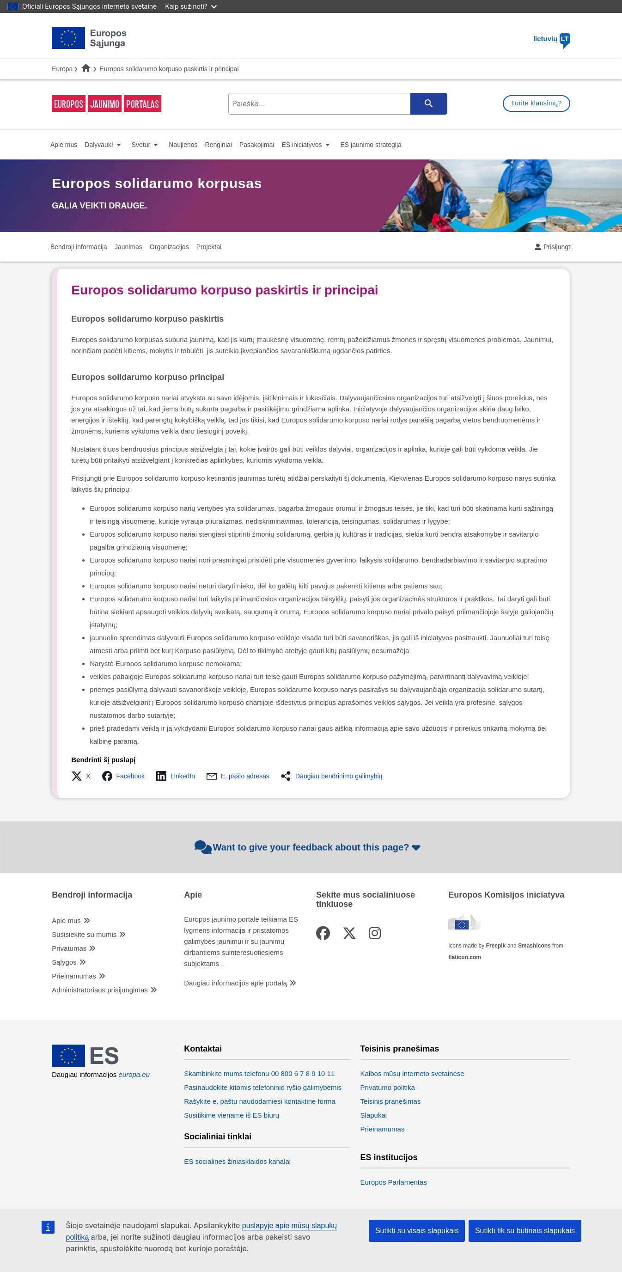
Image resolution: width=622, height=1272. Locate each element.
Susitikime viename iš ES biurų (231, 1115)
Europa (62, 69)
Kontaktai (203, 1049)
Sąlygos (64, 962)
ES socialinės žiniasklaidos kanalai (237, 1161)
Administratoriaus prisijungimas (100, 990)
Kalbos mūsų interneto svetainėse (412, 1073)
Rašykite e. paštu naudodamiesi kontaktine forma (259, 1101)
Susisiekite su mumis (84, 934)
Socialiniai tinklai (217, 1136)
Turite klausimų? (536, 103)
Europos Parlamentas (393, 1182)
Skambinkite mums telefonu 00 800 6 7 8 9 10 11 (259, 1073)
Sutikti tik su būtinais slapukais (525, 1231)
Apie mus (66, 920)
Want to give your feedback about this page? (309, 847)
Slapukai (373, 1115)
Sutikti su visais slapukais (417, 1231)
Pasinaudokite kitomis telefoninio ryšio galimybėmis (262, 1087)
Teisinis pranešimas (399, 1049)
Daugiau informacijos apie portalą (235, 983)
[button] (83, 776)
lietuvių (551, 38)
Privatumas (69, 948)
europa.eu (134, 1074)
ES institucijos (389, 1157)
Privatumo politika (387, 1087)
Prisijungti (557, 247)
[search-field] (336, 104)
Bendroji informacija (92, 895)
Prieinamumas (74, 976)
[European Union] (89, 1064)
